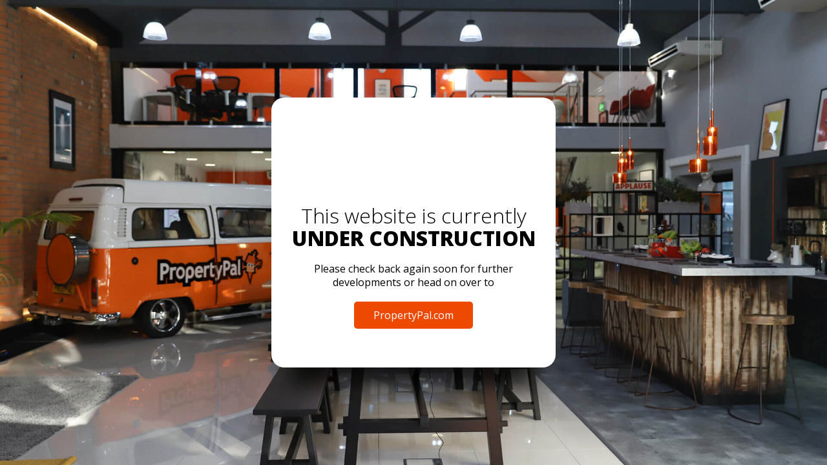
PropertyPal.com (413, 315)
